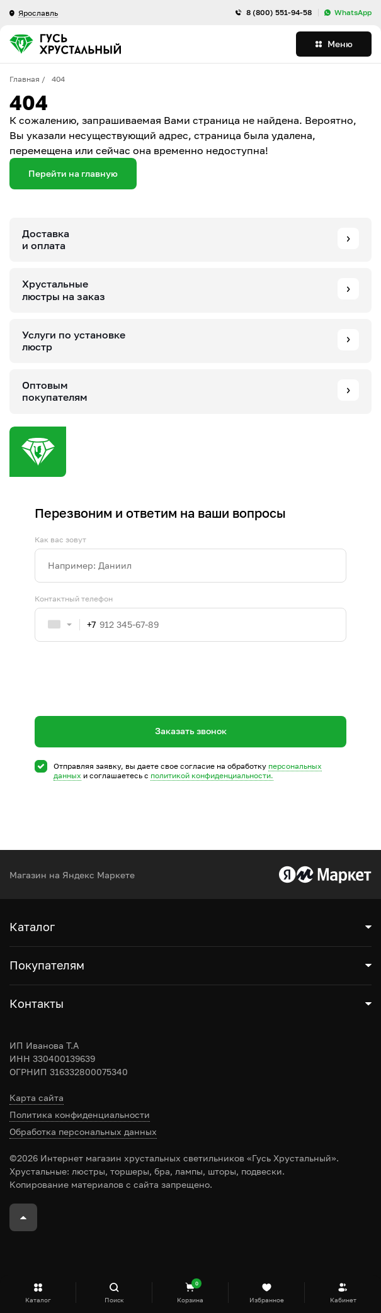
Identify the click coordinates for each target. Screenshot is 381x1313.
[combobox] (65, 624)
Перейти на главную (73, 173)
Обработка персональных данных (83, 1131)
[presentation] (130, 701)
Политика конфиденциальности (79, 1114)
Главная (24, 79)
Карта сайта (36, 1097)
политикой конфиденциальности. (212, 775)
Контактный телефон (74, 599)
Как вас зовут (60, 540)
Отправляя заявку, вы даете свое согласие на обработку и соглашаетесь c (188, 771)
